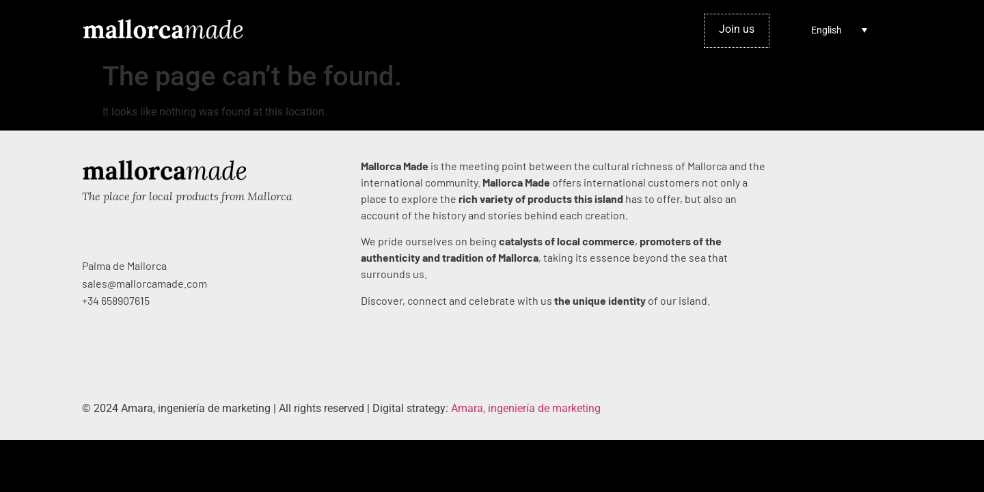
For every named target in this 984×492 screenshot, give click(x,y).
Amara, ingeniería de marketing (526, 408)
